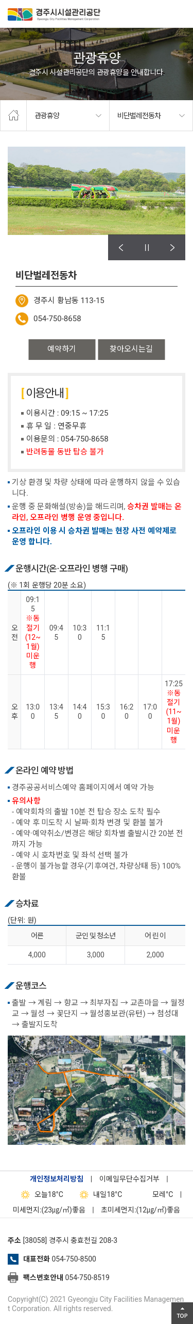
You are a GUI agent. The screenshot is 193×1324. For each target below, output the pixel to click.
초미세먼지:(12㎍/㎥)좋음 (140, 1210)
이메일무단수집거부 (129, 1179)
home (13, 115)
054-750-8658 (57, 318)
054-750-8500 (73, 1259)
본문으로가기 (23, 0)
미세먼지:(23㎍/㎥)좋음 (49, 1210)
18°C (39, 1194)
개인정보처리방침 (56, 1179)
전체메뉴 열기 (180, 13)
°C (153, 1194)
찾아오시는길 (131, 349)
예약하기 (61, 349)
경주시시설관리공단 (54, 15)
